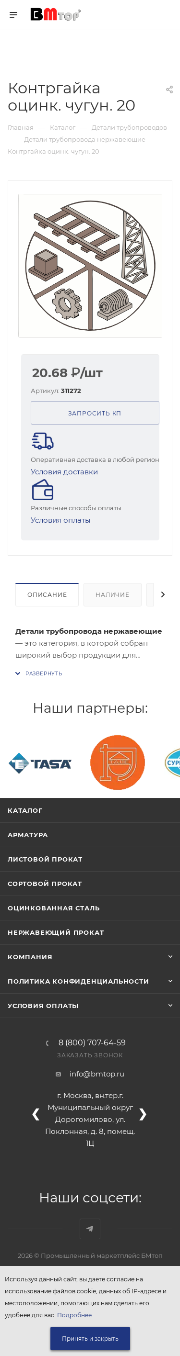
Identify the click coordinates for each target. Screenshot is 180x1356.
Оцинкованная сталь (53, 908)
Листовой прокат (45, 859)
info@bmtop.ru (97, 1073)
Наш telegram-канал (90, 1229)
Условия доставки (64, 471)
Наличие (113, 594)
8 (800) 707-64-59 (92, 1043)
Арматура (28, 835)
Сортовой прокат (45, 883)
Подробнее (74, 1315)
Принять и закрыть (90, 1338)
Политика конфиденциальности (78, 981)
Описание (47, 594)
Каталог (25, 810)
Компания (30, 957)
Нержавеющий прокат (56, 932)
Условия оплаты (61, 520)
